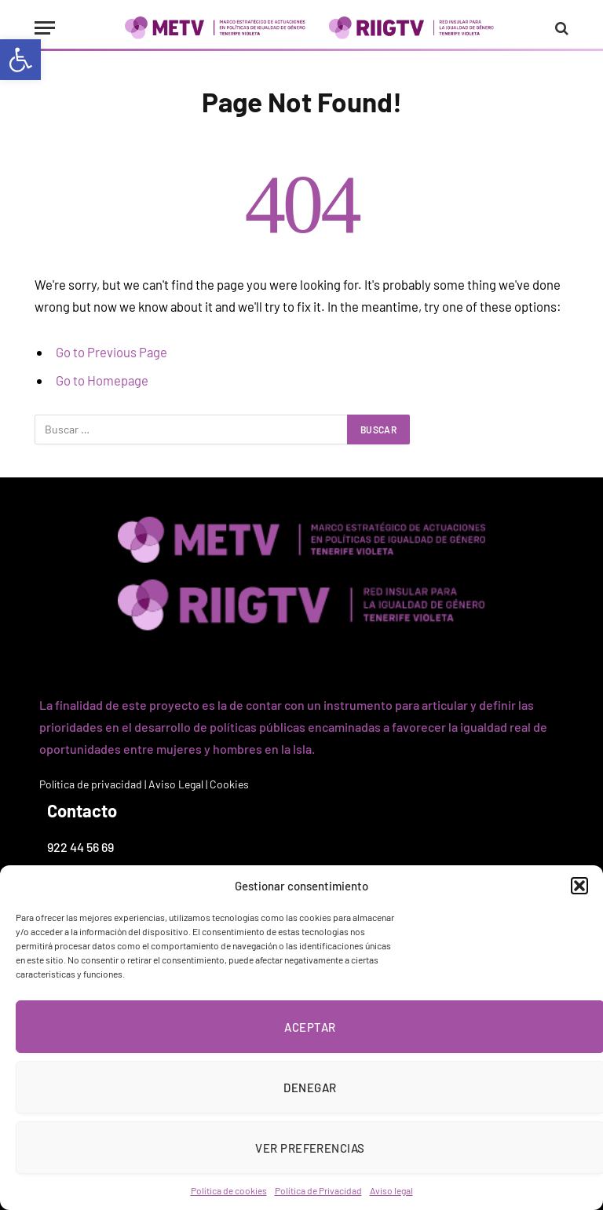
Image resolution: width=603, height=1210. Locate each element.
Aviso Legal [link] (175, 784)
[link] (20, 59)
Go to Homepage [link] (102, 380)
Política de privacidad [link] (90, 784)
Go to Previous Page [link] (111, 352)
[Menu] (45, 28)
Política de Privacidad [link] (318, 1190)
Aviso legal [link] (391, 1190)
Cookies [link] (229, 784)
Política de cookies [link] (229, 1190)
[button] (579, 886)
